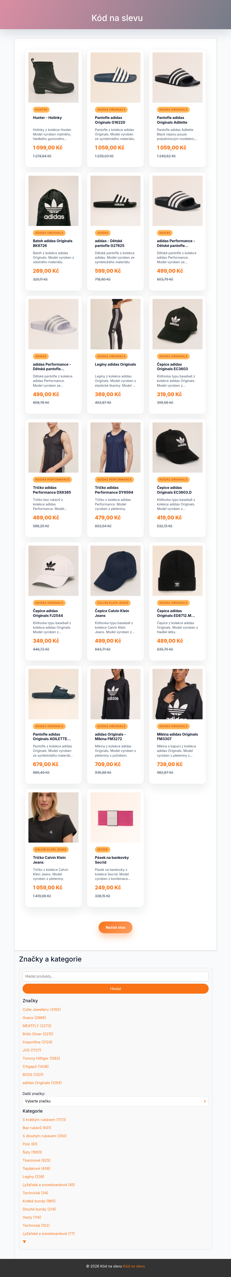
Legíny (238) (33, 1176)
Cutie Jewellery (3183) (42, 1009)
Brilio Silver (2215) (38, 1034)
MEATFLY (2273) (37, 1025)
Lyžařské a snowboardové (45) (49, 1184)
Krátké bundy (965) (39, 1201)
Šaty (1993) (32, 1152)
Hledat (115, 988)
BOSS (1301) (33, 1074)
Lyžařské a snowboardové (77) (49, 1233)
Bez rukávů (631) (37, 1127)
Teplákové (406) (36, 1168)
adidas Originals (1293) (42, 1082)
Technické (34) (35, 1193)
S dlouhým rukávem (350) (45, 1136)
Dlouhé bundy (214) (39, 1209)
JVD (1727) (32, 1050)
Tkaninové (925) (37, 1160)
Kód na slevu (117, 18)
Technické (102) (36, 1225)
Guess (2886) (34, 1017)
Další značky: (34, 1093)
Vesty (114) (32, 1217)
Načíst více (115, 927)
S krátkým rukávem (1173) (44, 1119)
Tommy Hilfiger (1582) (41, 1058)
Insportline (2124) (37, 1042)
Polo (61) (30, 1144)
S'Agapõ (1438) (36, 1066)
